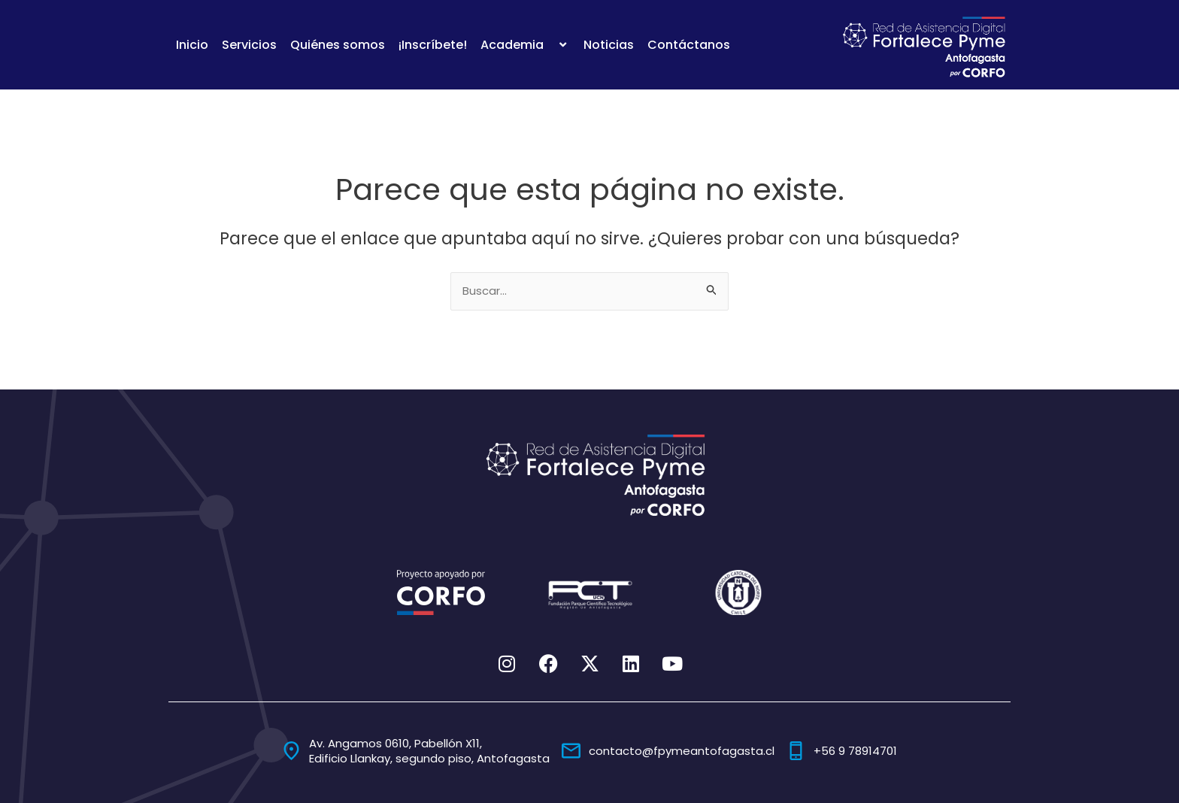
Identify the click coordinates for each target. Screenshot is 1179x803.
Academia (525, 44)
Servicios (249, 44)
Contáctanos (688, 44)
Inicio (192, 44)
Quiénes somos (337, 44)
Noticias (608, 44)
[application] (549, 44)
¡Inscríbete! (433, 44)
